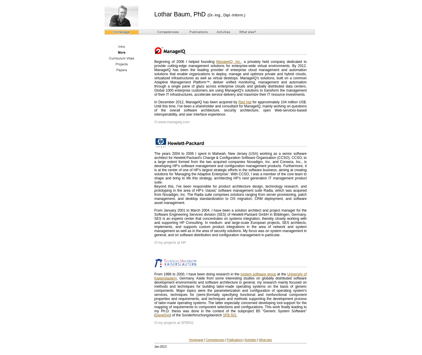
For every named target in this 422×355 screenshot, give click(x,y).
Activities (250, 340)
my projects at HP (172, 243)
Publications (235, 340)
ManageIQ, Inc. (228, 62)
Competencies (215, 340)
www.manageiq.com (174, 122)
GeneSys (163, 315)
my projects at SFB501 (176, 323)
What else (265, 340)
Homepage (196, 340)
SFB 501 (230, 315)
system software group (258, 274)
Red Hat (244, 102)
